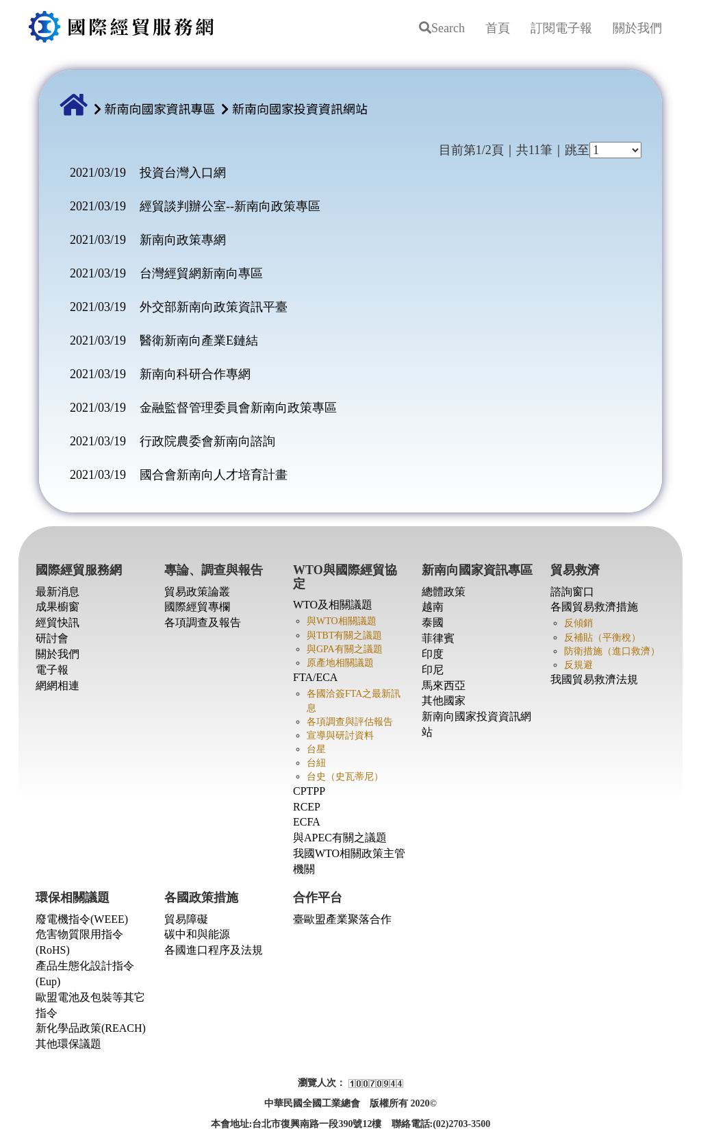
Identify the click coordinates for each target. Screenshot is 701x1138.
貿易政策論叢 (197, 591)
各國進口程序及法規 (213, 950)
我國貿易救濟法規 (594, 679)
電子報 (52, 670)
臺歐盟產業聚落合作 (342, 919)
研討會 (52, 638)
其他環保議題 (68, 1044)
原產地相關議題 (340, 663)
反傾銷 (578, 623)
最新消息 (57, 591)
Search (442, 28)
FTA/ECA (315, 677)
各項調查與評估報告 (350, 722)
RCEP (306, 807)
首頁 (497, 28)
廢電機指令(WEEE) (82, 919)
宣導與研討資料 (340, 735)
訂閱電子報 (561, 28)
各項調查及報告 (202, 622)
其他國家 (444, 700)
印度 (433, 654)
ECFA (306, 822)
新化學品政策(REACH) (91, 1028)
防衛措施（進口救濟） (612, 651)
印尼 (433, 670)
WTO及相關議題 (332, 604)
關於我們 (637, 28)
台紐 (316, 763)
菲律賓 (438, 638)
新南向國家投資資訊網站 (300, 108)
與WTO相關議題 (342, 621)
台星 (316, 749)
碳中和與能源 (197, 934)
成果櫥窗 (57, 607)
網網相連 (57, 685)
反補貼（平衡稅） (602, 637)
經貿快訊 (57, 622)
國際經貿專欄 (197, 607)
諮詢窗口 (572, 591)
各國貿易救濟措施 (594, 607)
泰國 (433, 622)
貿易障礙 (186, 919)
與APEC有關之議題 (340, 837)
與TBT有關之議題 (344, 635)
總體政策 (444, 591)
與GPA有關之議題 (345, 649)
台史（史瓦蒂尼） (345, 776)
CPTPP (309, 791)
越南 (433, 607)
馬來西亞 (444, 685)
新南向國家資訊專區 (160, 108)
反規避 (578, 665)
